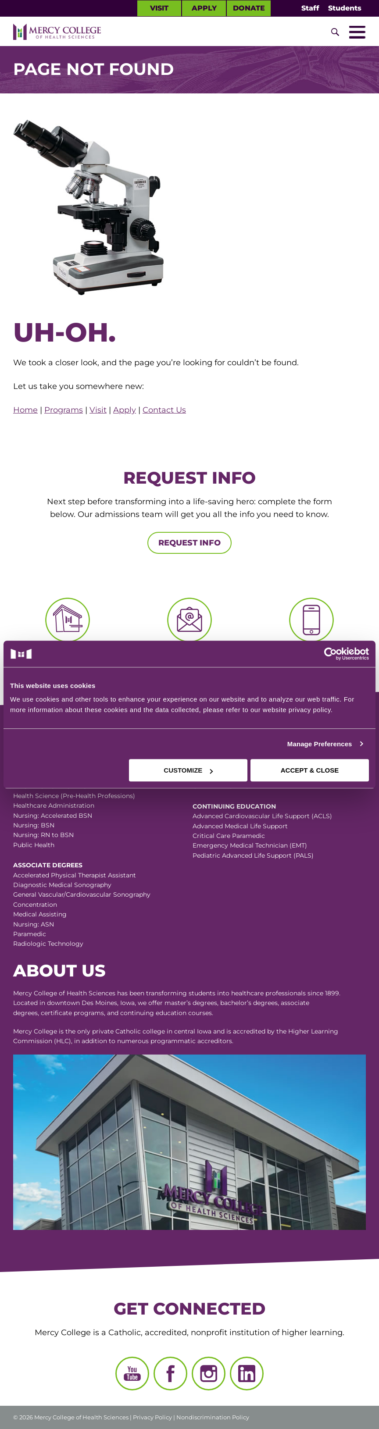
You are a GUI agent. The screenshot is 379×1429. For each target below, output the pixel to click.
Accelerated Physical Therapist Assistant (74, 875)
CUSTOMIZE (188, 770)
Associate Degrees (47, 865)
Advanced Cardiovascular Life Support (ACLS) (262, 816)
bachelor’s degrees (249, 1003)
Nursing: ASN (33, 924)
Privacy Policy (152, 1417)
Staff (310, 8)
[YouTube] (132, 1373)
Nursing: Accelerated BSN (52, 816)
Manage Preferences (319, 744)
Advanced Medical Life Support (240, 826)
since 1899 (323, 993)
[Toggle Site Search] (335, 32)
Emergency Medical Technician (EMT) (250, 845)
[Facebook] (170, 1373)
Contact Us (164, 410)
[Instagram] (208, 1373)
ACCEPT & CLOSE (310, 770)
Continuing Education (234, 806)
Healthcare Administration (53, 805)
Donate (249, 8)
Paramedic (29, 934)
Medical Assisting (40, 914)
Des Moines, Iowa (108, 1003)
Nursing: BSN (33, 825)
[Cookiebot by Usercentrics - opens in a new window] (279, 653)
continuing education (153, 1013)
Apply (204, 8)
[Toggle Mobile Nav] (357, 32)
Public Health (33, 845)
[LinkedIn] (247, 1373)
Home (25, 410)
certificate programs (72, 1013)
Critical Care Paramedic (229, 836)
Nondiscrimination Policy (212, 1417)
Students (344, 8)
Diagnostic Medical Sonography (62, 885)
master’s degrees (190, 1003)
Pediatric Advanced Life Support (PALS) (253, 855)
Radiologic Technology (48, 944)
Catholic (128, 1031)
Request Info (189, 543)
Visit (159, 8)
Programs (63, 410)
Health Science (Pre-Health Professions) (74, 796)
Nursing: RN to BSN (43, 835)
